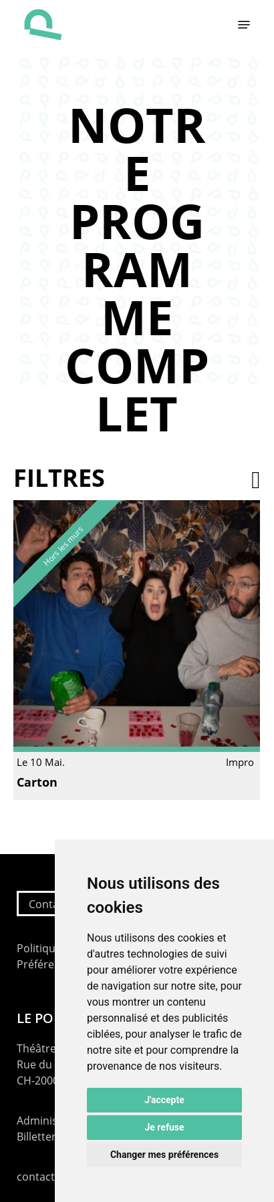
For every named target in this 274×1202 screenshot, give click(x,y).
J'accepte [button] (164, 1099)
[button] (244, 24)
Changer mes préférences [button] (164, 1154)
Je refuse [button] (164, 1127)
